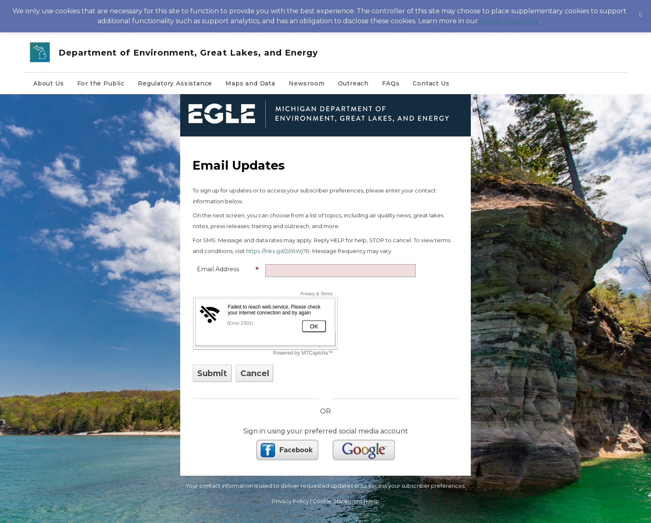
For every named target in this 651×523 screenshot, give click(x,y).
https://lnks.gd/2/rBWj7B (278, 251)
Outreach (353, 83)
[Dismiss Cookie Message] (640, 8)
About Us (48, 83)
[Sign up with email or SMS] (212, 373)
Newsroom (307, 83)
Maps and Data (250, 83)
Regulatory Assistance (175, 83)
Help (372, 501)
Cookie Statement (510, 21)
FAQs (390, 83)
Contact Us (431, 83)
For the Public (101, 83)
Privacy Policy (290, 501)
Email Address (228, 269)
